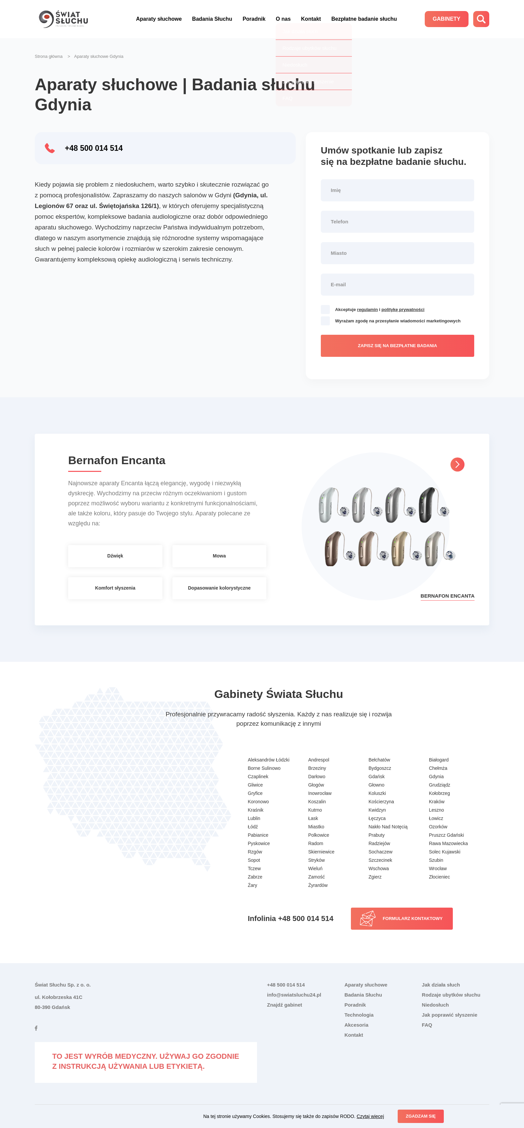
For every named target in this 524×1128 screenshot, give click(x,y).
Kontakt (311, 19)
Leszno (436, 810)
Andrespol (318, 759)
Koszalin (317, 801)
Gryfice (255, 793)
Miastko (316, 826)
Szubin (436, 860)
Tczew (254, 868)
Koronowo (258, 801)
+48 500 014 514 (94, 148)
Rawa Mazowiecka (448, 843)
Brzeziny (317, 768)
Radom (315, 843)
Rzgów (255, 851)
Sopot (254, 860)
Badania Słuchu (212, 19)
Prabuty (377, 835)
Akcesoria (357, 1025)
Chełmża (438, 768)
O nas (283, 19)
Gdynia (436, 776)
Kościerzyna (381, 801)
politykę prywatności (403, 309)
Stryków (316, 860)
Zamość (316, 877)
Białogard (438, 759)
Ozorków (438, 826)
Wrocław (437, 868)
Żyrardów (318, 885)
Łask (313, 818)
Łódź (253, 826)
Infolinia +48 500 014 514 (291, 918)
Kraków (436, 801)
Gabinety (447, 19)
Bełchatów (379, 759)
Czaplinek (258, 776)
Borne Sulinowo (264, 768)
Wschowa (379, 868)
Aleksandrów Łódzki (269, 759)
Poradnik (254, 19)
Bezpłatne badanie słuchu (364, 19)
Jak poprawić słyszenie (449, 1015)
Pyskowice (259, 843)
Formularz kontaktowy (412, 918)
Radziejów (379, 843)
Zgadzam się (421, 1116)
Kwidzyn (377, 810)
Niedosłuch (435, 1005)
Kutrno (315, 810)
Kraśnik (256, 810)
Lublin (254, 818)
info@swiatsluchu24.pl (294, 995)
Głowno (376, 785)
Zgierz (375, 877)
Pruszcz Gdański (446, 835)
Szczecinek (380, 860)
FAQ (427, 1025)
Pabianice (258, 835)
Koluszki (377, 793)
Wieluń (315, 868)
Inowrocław (320, 793)
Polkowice (318, 835)
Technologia (359, 1015)
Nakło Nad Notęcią (388, 826)
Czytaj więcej (370, 1116)
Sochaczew (381, 851)
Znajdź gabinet (284, 1005)
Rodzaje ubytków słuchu (451, 995)
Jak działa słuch (441, 985)
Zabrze (255, 877)
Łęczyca (377, 818)
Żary (252, 885)
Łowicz (436, 818)
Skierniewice (321, 851)
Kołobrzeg (439, 793)
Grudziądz (439, 785)
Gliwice (255, 785)
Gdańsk (377, 776)
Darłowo (316, 776)
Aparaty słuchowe (159, 19)
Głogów (316, 785)
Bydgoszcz (380, 768)
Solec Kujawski (444, 851)
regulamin (367, 309)
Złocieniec (439, 877)
